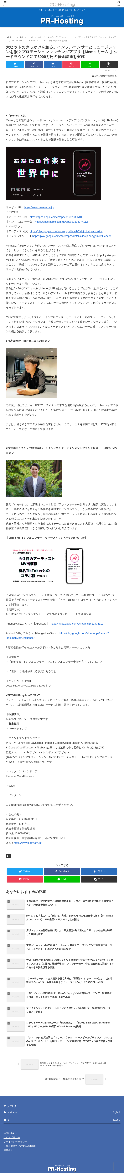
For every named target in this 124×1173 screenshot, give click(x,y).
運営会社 (8, 1144)
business (63, 1106)
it (8, 856)
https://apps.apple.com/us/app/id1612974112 (61, 221)
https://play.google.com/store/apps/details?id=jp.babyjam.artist (66, 231)
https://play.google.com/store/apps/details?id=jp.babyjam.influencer (71, 236)
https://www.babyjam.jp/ (28, 842)
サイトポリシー (12, 1131)
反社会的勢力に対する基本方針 (20, 1140)
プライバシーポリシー (15, 1135)
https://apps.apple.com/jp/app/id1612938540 (56, 217)
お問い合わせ (11, 1127)
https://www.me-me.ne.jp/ (39, 207)
